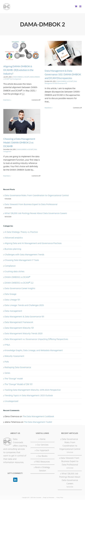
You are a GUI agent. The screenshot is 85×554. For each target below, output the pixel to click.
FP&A (7, 345)
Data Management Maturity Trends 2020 (23, 333)
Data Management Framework (19, 322)
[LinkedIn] (15, 480)
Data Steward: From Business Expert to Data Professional (31, 204)
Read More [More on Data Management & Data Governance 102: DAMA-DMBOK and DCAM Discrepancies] (48, 108)
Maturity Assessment (14, 356)
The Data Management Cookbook (38, 416)
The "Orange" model (14, 378)
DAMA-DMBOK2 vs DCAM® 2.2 (19, 283)
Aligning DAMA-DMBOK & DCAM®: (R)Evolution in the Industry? (18, 70)
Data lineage (10, 294)
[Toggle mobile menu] (80, 6)
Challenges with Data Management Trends (24, 254)
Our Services (42, 445)
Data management (13, 311)
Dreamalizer (51, 498)
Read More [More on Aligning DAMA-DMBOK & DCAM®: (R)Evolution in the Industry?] (6, 100)
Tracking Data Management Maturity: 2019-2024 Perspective (33, 390)
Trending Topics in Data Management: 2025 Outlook (29, 395)
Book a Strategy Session (42, 469)
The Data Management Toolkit (38, 422)
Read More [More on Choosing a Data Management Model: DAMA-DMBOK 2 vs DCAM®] (6, 176)
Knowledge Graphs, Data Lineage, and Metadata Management (34, 350)
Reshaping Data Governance (18, 367)
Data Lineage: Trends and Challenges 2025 (24, 305)
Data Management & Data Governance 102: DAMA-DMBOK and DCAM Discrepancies (63, 74)
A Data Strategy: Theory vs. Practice (21, 232)
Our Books (42, 456)
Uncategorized (16, 79)
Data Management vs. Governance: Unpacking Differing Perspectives (36, 339)
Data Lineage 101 (12, 299)
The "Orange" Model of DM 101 (18, 384)
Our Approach (42, 450)
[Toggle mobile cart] (76, 6)
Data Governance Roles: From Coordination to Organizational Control (37, 195)
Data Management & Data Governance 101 (61, 82)
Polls (7, 362)
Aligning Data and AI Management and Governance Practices (33, 243)
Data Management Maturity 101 (19, 328)
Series (7, 373)
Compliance (10, 266)
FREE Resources (42, 461)
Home (42, 439)
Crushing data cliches (14, 271)
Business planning (13, 249)
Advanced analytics (14, 237)
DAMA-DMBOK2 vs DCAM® (21, 77)
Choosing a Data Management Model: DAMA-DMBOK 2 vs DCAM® (19, 142)
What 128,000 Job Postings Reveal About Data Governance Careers (36, 213)
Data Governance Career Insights (20, 288)
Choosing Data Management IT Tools (22, 260)
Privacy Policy (59, 498)
